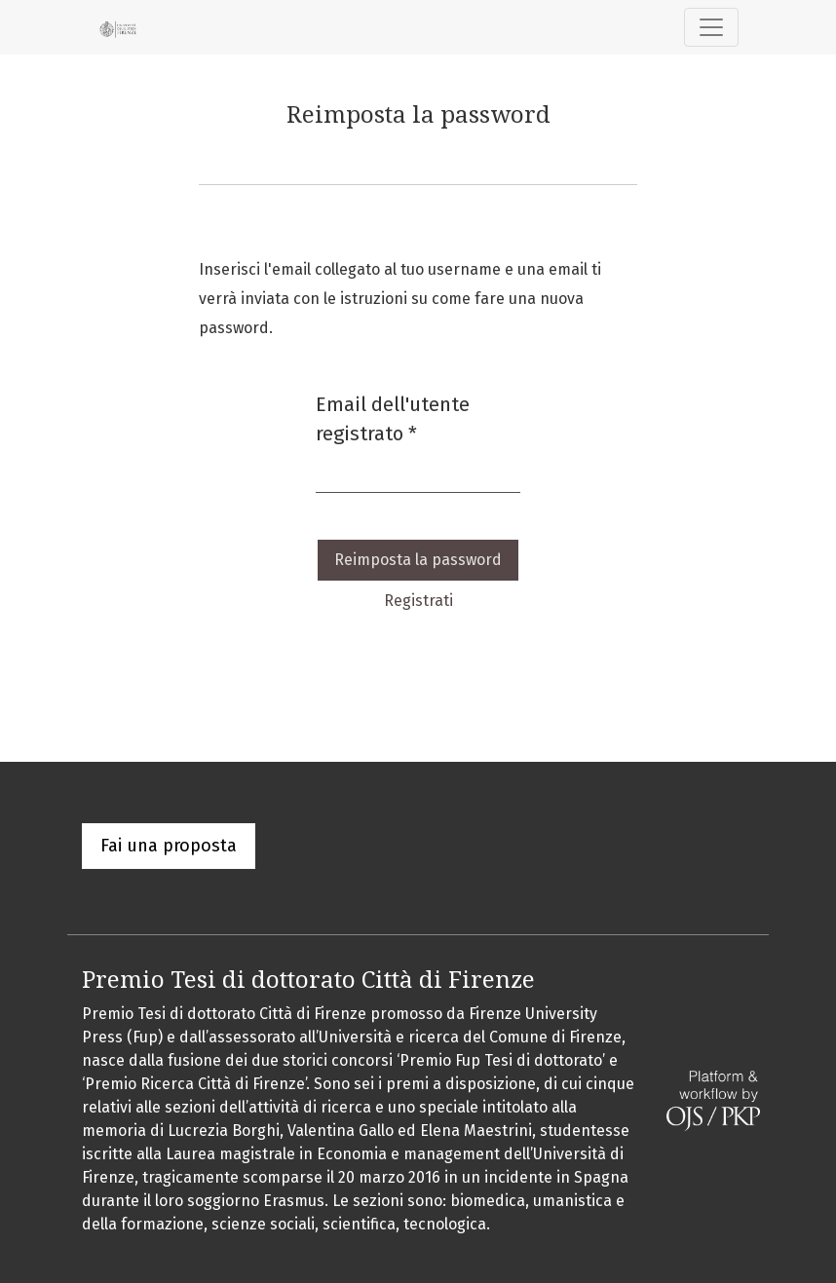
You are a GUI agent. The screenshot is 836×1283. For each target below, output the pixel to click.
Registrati (418, 600)
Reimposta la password (418, 559)
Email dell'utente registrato (418, 419)
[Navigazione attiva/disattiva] (711, 27)
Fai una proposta (168, 845)
